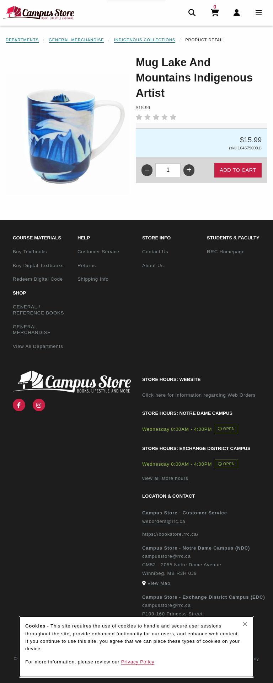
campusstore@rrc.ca (166, 556)
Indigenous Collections (144, 40)
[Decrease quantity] (146, 170)
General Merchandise (76, 40)
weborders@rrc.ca (163, 521)
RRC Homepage (236, 251)
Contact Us (155, 251)
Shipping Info (93, 279)
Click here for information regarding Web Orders (199, 395)
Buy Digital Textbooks (38, 265)
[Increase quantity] (188, 170)
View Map (159, 583)
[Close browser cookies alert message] (245, 624)
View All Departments (38, 346)
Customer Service (98, 251)
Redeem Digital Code (38, 279)
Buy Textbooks (30, 251)
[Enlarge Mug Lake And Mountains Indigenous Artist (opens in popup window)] (68, 134)
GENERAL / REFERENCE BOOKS (38, 310)
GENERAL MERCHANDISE (32, 329)
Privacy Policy (138, 662)
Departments (22, 40)
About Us (153, 265)
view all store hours (165, 478)
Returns (86, 265)
